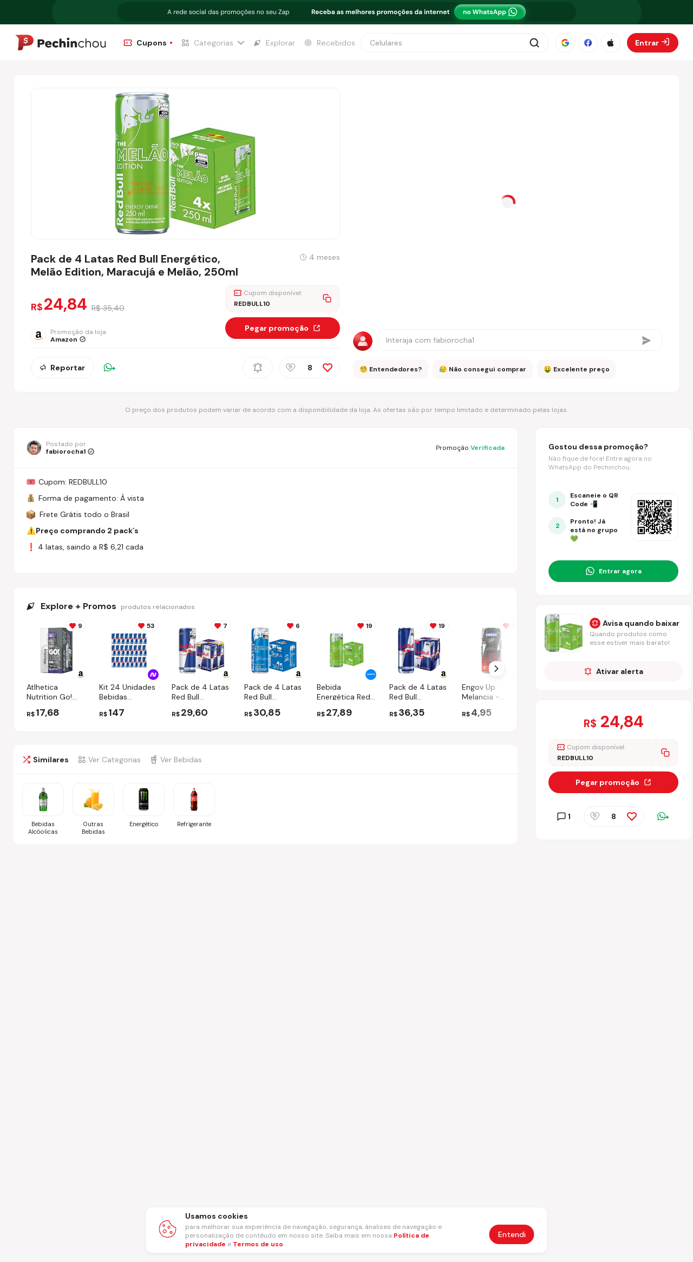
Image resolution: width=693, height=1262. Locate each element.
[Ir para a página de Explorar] (274, 43)
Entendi (512, 1234)
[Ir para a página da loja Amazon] (78, 335)
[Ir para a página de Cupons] (147, 43)
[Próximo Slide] (496, 668)
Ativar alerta (613, 671)
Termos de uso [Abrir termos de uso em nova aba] (258, 1244)
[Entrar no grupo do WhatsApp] (613, 571)
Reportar (62, 367)
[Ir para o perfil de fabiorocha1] (60, 447)
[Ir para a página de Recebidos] (329, 43)
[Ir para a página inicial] (60, 43)
